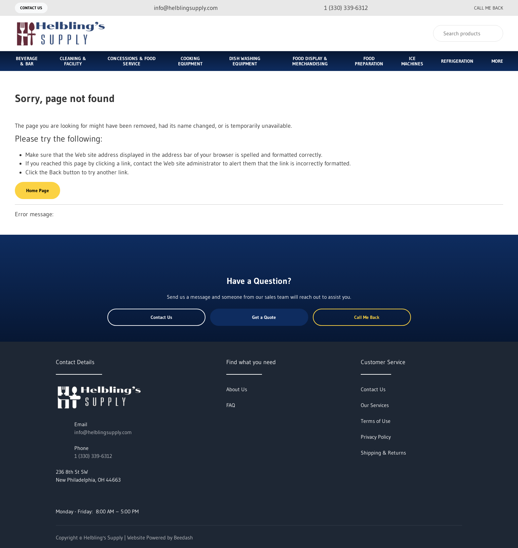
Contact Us (31, 7)
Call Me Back (483, 8)
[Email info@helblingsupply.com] (180, 8)
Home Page (37, 190)
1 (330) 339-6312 (93, 456)
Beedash (183, 537)
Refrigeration (457, 61)
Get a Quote (259, 317)
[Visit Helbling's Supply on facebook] (59, 495)
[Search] (468, 33)
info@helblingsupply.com (103, 432)
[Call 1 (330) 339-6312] (341, 8)
